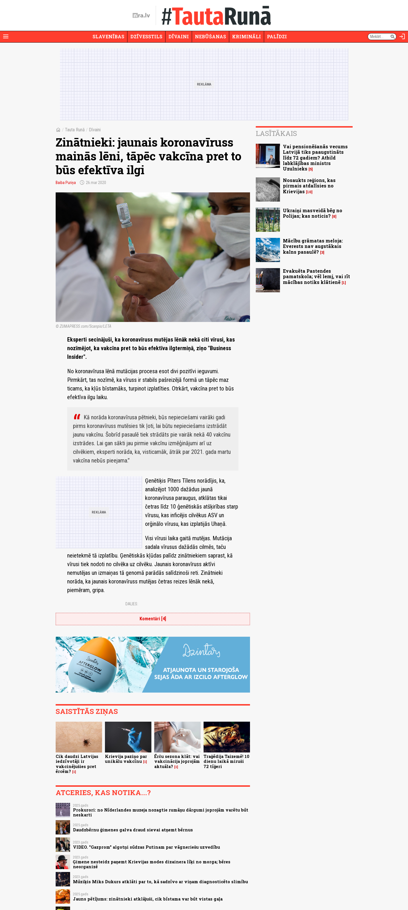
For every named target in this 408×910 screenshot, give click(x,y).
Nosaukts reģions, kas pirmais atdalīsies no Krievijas (309, 185)
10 (309, 192)
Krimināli (246, 36)
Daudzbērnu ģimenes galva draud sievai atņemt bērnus (133, 830)
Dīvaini (178, 36)
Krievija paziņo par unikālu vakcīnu (126, 759)
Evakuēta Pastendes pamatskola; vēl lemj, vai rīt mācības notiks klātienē (316, 276)
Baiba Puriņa (66, 182)
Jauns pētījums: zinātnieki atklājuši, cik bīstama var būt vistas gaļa (148, 899)
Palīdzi (277, 36)
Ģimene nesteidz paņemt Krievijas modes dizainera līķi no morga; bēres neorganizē (151, 864)
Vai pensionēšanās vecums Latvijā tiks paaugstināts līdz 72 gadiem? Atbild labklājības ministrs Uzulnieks (315, 157)
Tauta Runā (75, 129)
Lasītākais (276, 133)
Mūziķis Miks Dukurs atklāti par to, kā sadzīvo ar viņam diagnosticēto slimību (160, 881)
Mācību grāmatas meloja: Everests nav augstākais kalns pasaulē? (313, 246)
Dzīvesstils (146, 36)
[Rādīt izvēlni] (6, 36)
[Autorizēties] (402, 36)
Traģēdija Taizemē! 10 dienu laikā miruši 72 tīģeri (226, 761)
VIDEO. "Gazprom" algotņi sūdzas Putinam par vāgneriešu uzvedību (146, 847)
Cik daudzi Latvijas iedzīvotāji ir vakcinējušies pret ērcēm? (77, 764)
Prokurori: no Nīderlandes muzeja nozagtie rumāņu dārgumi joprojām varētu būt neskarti (160, 812)
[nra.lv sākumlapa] (141, 15)
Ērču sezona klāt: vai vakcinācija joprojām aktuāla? (177, 761)
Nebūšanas (210, 36)
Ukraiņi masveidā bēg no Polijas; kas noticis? (312, 213)
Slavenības (108, 36)
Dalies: (131, 604)
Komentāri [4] (153, 618)
